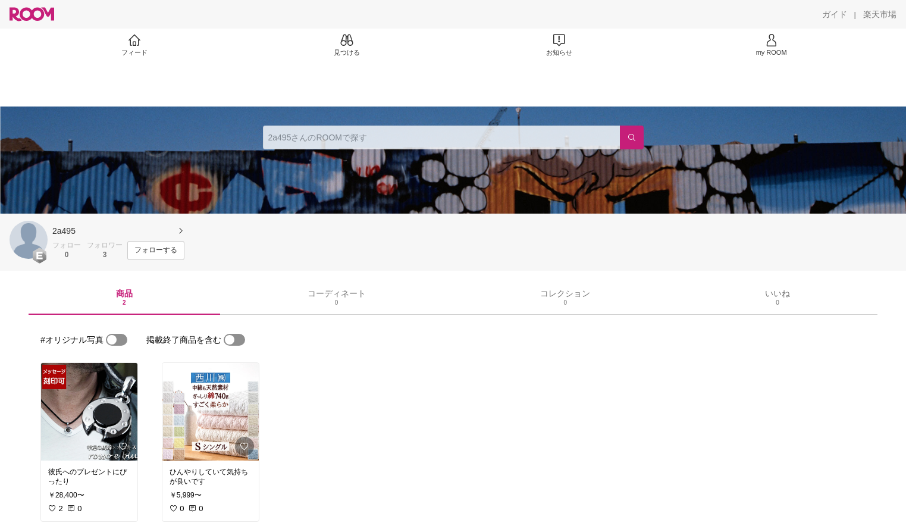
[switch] (116, 340)
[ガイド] (834, 14)
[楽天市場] (879, 14)
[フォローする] (155, 250)
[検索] (632, 137)
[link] (89, 412)
